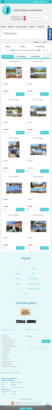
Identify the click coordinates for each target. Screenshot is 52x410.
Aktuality (5, 335)
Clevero (15, 403)
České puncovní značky (9, 339)
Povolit (22, 408)
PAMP (18, 283)
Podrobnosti (20, 94)
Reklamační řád (7, 348)
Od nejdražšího (35, 56)
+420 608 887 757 (17, 19)
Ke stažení (5, 355)
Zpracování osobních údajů (10, 366)
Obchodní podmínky (8, 344)
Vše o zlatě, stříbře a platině (10, 346)
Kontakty (5, 357)
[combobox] (48, 42)
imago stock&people (33, 288)
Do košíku (44, 171)
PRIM (33, 273)
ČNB (33, 269)
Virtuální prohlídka (7, 364)
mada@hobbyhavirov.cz (17, 17)
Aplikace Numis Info (8, 362)
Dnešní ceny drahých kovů (9, 341)
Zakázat (29, 408)
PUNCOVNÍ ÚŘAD (33, 278)
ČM (18, 269)
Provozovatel (6, 359)
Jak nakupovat (6, 350)
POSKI (26, 293)
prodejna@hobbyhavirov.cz (18, 387)
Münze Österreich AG (33, 283)
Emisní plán (6, 353)
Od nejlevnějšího (21, 56)
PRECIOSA (18, 273)
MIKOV (18, 278)
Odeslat (46, 341)
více (45, 406)
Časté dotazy (6, 337)
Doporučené (7, 56)
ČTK (18, 288)
